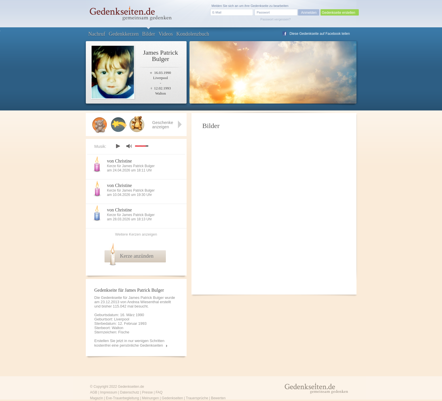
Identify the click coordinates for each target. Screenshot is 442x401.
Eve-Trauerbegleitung (122, 398)
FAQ (158, 392)
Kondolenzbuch (192, 34)
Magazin (96, 398)
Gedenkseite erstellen (338, 13)
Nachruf (96, 34)
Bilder (148, 34)
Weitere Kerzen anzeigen (136, 234)
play (118, 146)
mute (129, 146)
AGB (93, 392)
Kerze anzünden (136, 256)
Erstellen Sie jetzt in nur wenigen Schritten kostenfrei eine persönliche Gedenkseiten (129, 343)
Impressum (108, 392)
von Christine (119, 161)
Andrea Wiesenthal (143, 302)
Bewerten (218, 398)
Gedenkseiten (172, 398)
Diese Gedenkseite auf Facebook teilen (320, 34)
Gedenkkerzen (124, 34)
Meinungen (150, 398)
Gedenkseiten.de (131, 387)
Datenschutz (129, 392)
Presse (147, 392)
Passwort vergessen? (275, 19)
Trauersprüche (197, 398)
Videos (165, 34)
